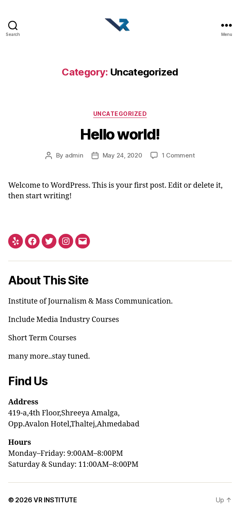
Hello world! (119, 134)
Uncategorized (120, 113)
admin (74, 155)
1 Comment (178, 155)
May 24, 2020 (122, 155)
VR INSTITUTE (55, 500)
